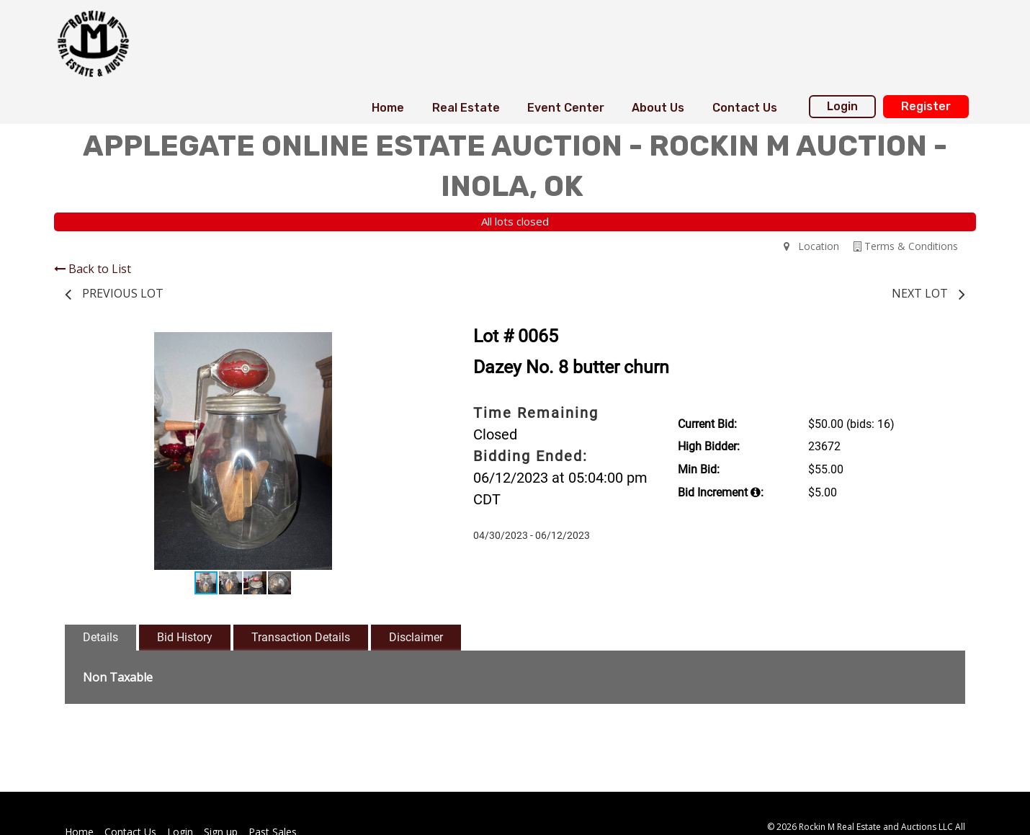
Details (100, 637)
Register (926, 106)
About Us (658, 108)
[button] (408, 345)
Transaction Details (300, 637)
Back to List (92, 269)
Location (811, 246)
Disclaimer (416, 637)
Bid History (184, 637)
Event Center (565, 108)
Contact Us (744, 108)
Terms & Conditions (906, 246)
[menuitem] (388, 108)
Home (388, 108)
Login (842, 106)
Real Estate (466, 108)
